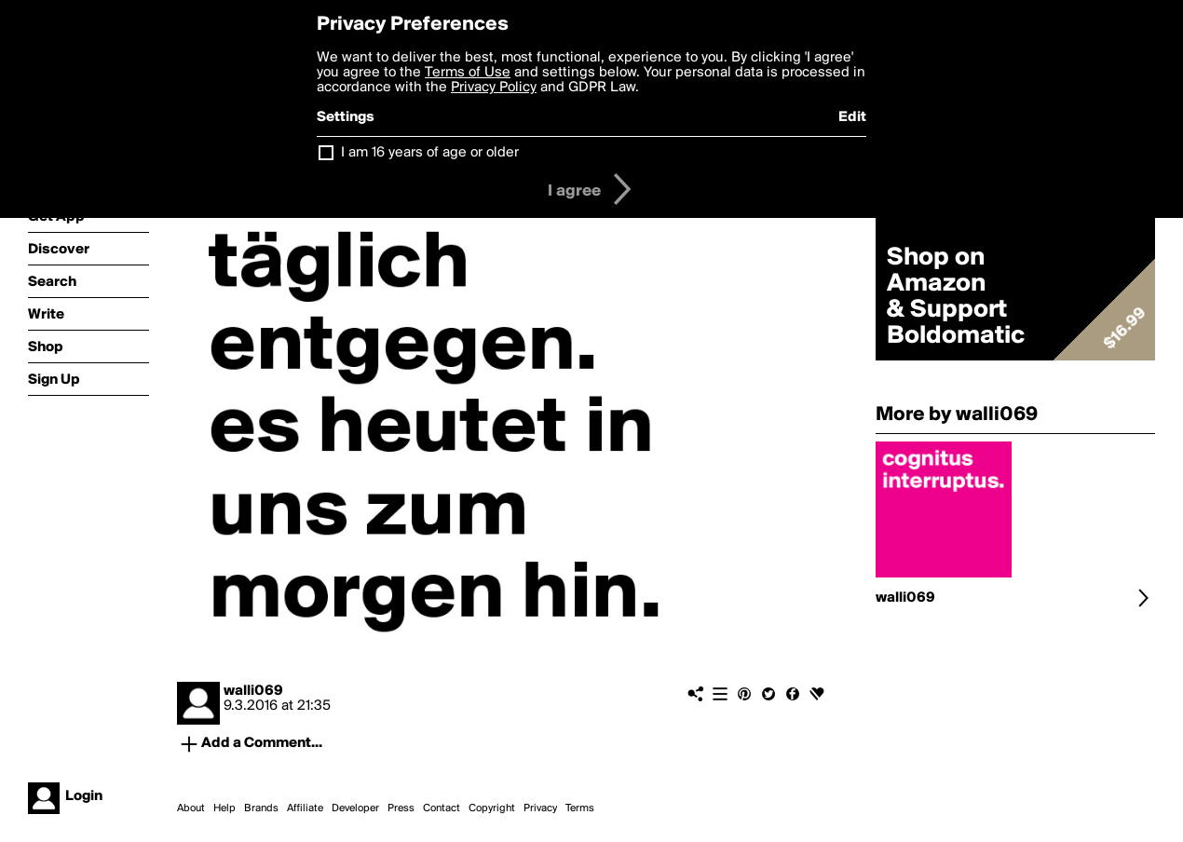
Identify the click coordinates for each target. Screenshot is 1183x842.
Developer (355, 808)
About (191, 808)
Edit (852, 117)
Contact (441, 808)
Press (401, 808)
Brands (261, 808)
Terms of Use (467, 72)
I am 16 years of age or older (430, 152)
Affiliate (305, 808)
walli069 (253, 691)
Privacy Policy (494, 87)
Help (224, 808)
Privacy (540, 808)
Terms (579, 808)
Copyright (492, 808)
